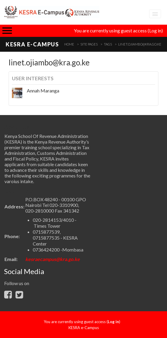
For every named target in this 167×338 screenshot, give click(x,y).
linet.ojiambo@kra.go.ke (139, 44)
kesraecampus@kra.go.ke (52, 259)
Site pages (89, 44)
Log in (155, 30)
